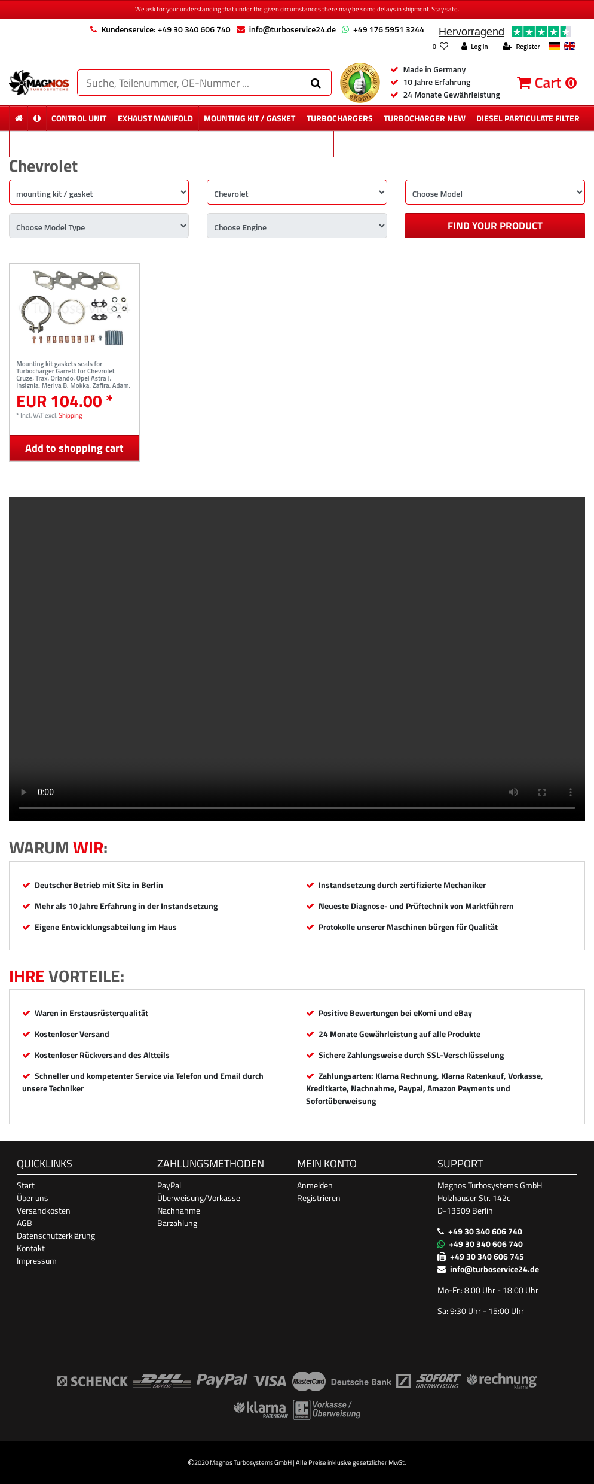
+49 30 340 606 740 (485, 1231)
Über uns (32, 1197)
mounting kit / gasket (249, 118)
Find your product (495, 225)
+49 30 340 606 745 (487, 1256)
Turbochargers (340, 118)
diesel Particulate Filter (528, 118)
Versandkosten (44, 1210)
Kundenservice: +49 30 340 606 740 (165, 29)
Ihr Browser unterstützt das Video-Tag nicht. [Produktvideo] (297, 659)
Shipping (70, 415)
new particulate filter (171, 144)
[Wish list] (440, 47)
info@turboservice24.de (292, 29)
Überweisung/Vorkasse (198, 1197)
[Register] (521, 47)
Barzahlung (177, 1223)
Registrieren (319, 1197)
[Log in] (475, 47)
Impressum (37, 1260)
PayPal (169, 1185)
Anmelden (315, 1185)
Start (26, 1185)
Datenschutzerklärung (56, 1235)
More (459, 144)
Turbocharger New (425, 118)
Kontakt (31, 1248)
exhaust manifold (155, 118)
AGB (24, 1223)
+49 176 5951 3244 (388, 29)
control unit (78, 118)
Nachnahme (178, 1210)
